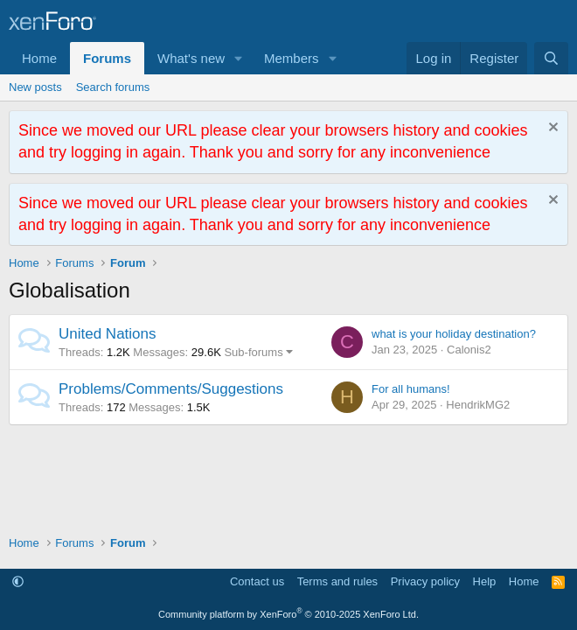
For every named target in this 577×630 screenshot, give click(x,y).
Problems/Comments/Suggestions (171, 389)
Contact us (257, 581)
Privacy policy (425, 581)
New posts (35, 87)
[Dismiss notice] (551, 129)
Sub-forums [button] (253, 352)
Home (39, 58)
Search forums (113, 87)
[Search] (551, 58)
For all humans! (411, 389)
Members (291, 58)
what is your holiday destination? (454, 333)
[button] (238, 58)
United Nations (107, 334)
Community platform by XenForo (288, 614)
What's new (191, 58)
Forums (107, 58)
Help (485, 581)
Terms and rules (337, 581)
